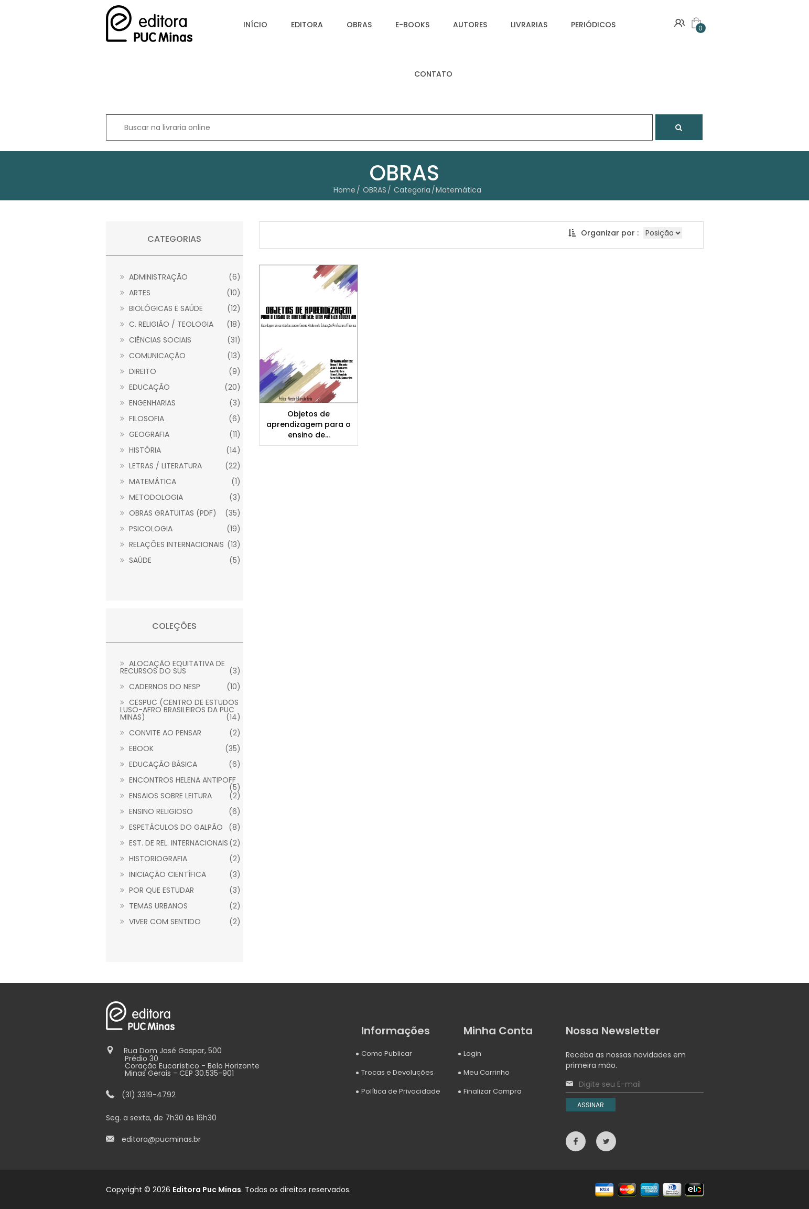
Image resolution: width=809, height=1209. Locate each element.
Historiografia (180, 858)
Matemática (180, 481)
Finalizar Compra (492, 1091)
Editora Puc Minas (206, 1189)
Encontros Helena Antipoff (180, 780)
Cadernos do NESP (180, 686)
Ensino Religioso (180, 811)
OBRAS (359, 24)
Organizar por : (603, 233)
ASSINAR (591, 1104)
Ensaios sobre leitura (180, 795)
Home (344, 190)
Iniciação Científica (180, 874)
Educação (180, 387)
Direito (180, 371)
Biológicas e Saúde (180, 308)
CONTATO (433, 74)
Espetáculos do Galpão (180, 827)
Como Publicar (386, 1053)
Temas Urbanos (180, 906)
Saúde (180, 560)
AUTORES (470, 24)
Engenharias (180, 402)
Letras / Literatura (180, 465)
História (180, 450)
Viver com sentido (180, 921)
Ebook (180, 748)
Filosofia (180, 418)
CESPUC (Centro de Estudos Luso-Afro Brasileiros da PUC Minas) (180, 710)
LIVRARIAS (529, 24)
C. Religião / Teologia (180, 324)
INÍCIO (255, 24)
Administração (180, 277)
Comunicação (180, 355)
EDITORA (307, 24)
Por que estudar (180, 890)
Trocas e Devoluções (397, 1072)
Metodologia (180, 497)
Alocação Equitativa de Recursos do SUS (180, 667)
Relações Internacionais (180, 544)
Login (472, 1053)
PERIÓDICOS (593, 24)
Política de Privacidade (400, 1091)
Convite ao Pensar (180, 732)
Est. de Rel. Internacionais (180, 843)
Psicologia (180, 528)
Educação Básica (180, 764)
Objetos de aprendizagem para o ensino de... (308, 424)
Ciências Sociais (180, 340)
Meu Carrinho (486, 1072)
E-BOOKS (412, 24)
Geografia (180, 434)
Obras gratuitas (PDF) (180, 513)
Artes (180, 292)
